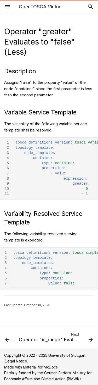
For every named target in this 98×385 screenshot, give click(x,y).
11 (6, 193)
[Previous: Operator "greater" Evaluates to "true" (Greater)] (7, 338)
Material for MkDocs (40, 367)
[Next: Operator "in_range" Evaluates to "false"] (55, 338)
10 (6, 188)
